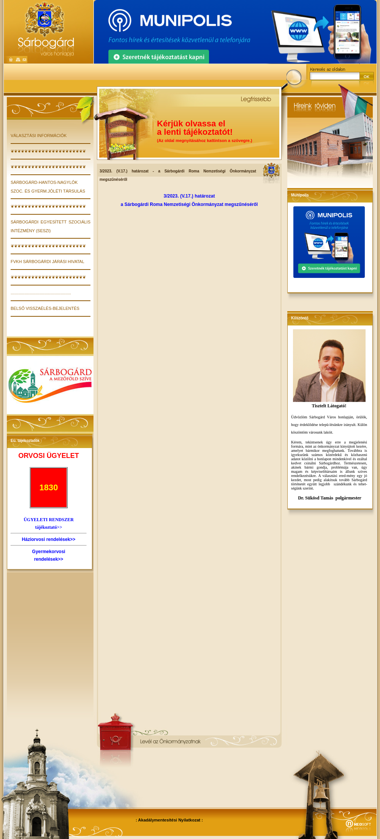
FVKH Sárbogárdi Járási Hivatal (47, 261)
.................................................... (41, 292)
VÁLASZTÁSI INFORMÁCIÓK (38, 135)
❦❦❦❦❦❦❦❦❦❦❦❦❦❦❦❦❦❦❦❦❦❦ (48, 151)
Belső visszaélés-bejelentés (45, 308)
